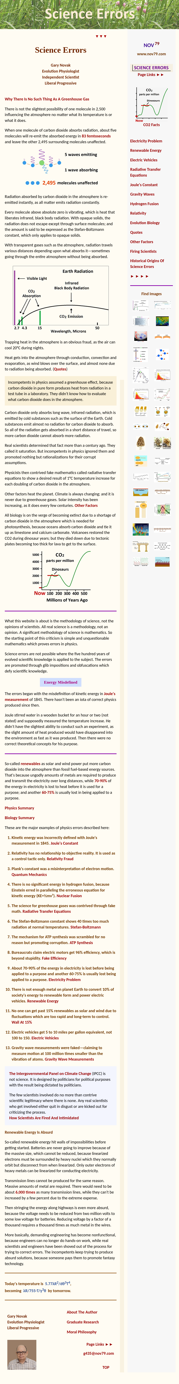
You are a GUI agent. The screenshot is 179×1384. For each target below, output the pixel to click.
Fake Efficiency (54, 958)
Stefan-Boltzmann (85, 927)
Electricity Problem (65, 979)
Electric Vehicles (45, 1037)
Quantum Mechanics (29, 874)
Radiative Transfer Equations (47, 911)
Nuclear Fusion (69, 895)
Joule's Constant (64, 843)
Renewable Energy (43, 1000)
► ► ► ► (139, 276)
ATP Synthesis (81, 942)
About (17, 968)
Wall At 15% (22, 1022)
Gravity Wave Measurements (69, 1059)
